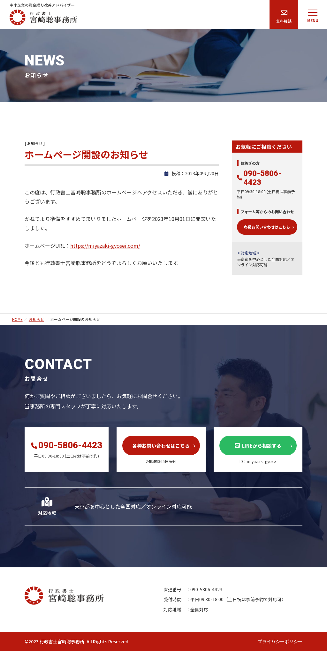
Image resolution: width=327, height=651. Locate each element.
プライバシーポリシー (280, 641)
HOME (17, 319)
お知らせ (36, 319)
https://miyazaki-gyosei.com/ (105, 245)
